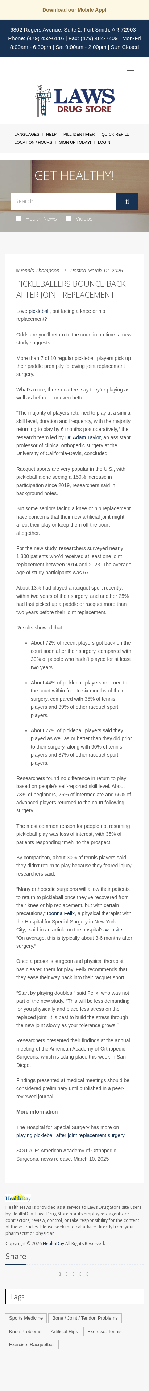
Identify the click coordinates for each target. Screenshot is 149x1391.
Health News (36, 218)
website (113, 930)
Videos (79, 218)
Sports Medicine (26, 1318)
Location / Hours (33, 142)
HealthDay (53, 1243)
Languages (27, 134)
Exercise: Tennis (104, 1331)
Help (51, 134)
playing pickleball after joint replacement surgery (70, 1135)
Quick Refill (115, 134)
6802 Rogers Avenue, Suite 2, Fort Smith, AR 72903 (73, 29)
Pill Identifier (79, 134)
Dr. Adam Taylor (83, 437)
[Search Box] (63, 201)
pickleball (39, 311)
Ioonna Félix (61, 913)
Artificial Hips (64, 1331)
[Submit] (127, 201)
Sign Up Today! (75, 142)
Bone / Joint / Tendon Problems (84, 1318)
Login (104, 142)
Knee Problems (25, 1331)
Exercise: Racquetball (32, 1344)
